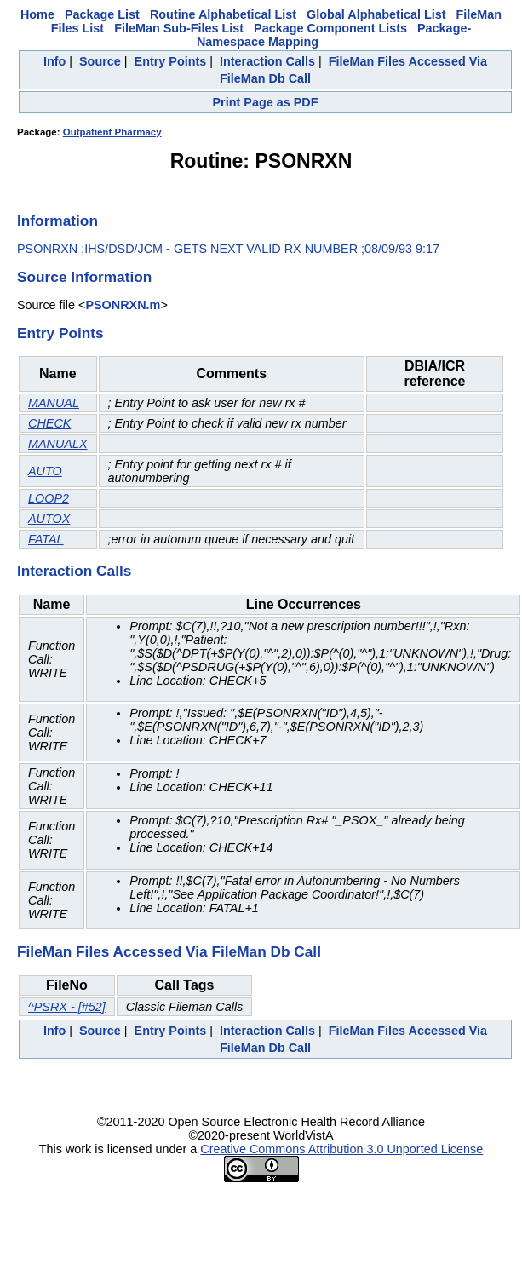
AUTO (45, 471)
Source (100, 61)
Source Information (84, 276)
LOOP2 (48, 498)
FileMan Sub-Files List (179, 28)
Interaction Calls (267, 61)
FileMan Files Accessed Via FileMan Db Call (169, 951)
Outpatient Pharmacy (112, 132)
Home (37, 14)
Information (57, 220)
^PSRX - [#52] (67, 1007)
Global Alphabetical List (376, 14)
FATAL (46, 539)
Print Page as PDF (265, 102)
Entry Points (171, 61)
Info (54, 61)
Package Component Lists (330, 28)
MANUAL (53, 403)
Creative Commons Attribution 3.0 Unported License (341, 1149)
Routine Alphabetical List (223, 14)
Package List (102, 14)
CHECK (49, 423)
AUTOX (49, 519)
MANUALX (58, 444)
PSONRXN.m (122, 305)
